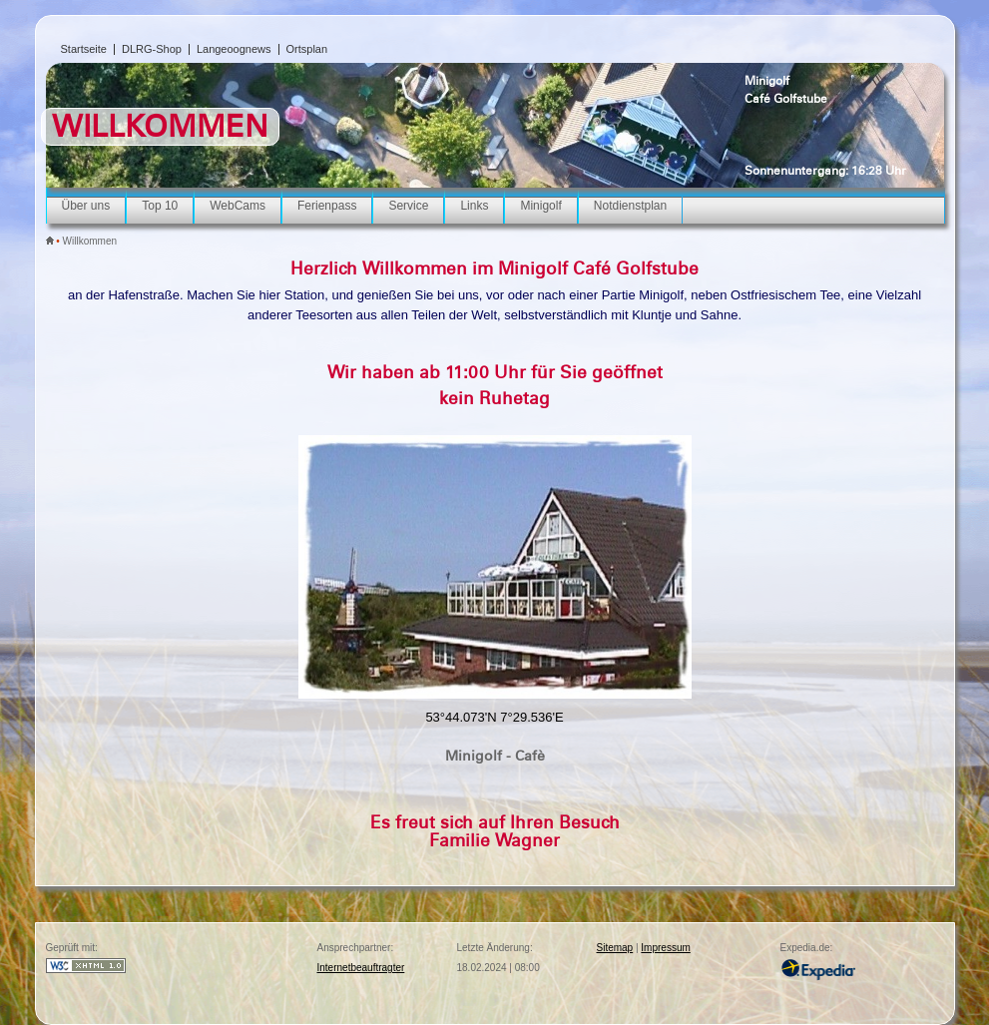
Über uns (86, 206)
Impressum (665, 947)
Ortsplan (307, 49)
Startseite (84, 49)
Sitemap (615, 947)
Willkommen (90, 241)
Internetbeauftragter (361, 967)
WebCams (237, 206)
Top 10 (160, 206)
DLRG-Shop (152, 49)
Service (408, 206)
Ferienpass (326, 206)
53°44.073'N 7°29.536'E (494, 717)
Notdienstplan (630, 206)
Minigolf (766, 81)
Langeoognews (234, 49)
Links (474, 206)
